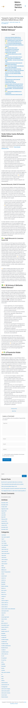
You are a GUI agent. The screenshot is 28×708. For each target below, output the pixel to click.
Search (2, 473)
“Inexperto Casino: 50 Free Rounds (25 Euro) (14, 83)
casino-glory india (5, 610)
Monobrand (3, 635)
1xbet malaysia (4, 559)
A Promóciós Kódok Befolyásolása (13, 43)
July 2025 (3, 512)
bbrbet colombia (4, 586)
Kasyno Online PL (5, 627)
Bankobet (3, 582)
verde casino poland (5, 690)
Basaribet (3, 584)
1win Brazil (3, 534)
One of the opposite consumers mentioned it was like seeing (13, 488)
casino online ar (4, 604)
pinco (2, 662)
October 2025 (4, 506)
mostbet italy (4, 641)
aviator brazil (4, 575)
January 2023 (4, 525)
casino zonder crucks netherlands (8, 608)
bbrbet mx (3, 588)
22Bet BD (3, 567)
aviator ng (3, 580)
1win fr (2, 539)
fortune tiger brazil (5, 617)
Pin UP (2, 655)
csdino (2, 614)
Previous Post (14, 408)
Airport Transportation (5, 571)
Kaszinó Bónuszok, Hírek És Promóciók (13, 38)
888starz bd (3, 569)
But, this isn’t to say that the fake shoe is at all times (11, 482)
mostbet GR (3, 637)
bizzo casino (3, 590)
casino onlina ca (4, 602)
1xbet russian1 (4, 563)
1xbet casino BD (4, 551)
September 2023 (4, 523)
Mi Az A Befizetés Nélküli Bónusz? (13, 41)
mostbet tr (3, 649)
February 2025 (4, 519)
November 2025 (4, 504)
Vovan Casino (4, 694)
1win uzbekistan (4, 545)
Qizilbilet (3, 664)
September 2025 (4, 508)
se (1, 674)
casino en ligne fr (4, 600)
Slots (2, 676)
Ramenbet (3, 666)
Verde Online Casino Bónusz (11, 64)
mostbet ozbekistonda (6, 645)
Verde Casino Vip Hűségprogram (13, 58)
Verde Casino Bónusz (9, 80)
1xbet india (3, 555)
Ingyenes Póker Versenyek (10, 52)
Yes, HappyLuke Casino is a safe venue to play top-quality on (13, 490)
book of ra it (3, 594)
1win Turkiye (3, 543)
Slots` (2, 678)
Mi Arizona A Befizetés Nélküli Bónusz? (14, 86)
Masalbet (3, 633)
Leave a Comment (5, 22)
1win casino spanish (5, 537)
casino (2, 598)
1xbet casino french (5, 553)
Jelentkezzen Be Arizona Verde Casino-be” (13, 62)
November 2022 (4, 529)
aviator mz (3, 578)
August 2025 (4, 510)
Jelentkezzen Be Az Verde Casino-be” (12, 79)
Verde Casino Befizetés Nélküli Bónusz (13, 37)
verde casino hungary (14, 22)
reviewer (3, 670)
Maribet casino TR (5, 631)
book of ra (3, 592)
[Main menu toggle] (25, 6)
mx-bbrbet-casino (5, 651)
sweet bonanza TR (5, 684)
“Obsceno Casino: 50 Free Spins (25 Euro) (13, 56)
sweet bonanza (4, 682)
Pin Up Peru (3, 660)
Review (2, 668)
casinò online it (4, 606)
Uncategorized (4, 686)
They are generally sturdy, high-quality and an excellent (12, 484)
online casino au (4, 653)
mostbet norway (4, 643)
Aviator (2, 573)
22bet (2, 565)
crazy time (3, 612)
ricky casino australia (5, 672)
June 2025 (3, 514)
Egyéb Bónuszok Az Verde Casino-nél (14, 40)
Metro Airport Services (18, 6)
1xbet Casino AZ (4, 549)
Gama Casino (4, 619)
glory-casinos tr (4, 623)
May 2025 (3, 517)
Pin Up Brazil (4, 658)
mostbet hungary (4, 639)
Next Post (14, 411)
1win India (3, 541)
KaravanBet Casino (5, 625)
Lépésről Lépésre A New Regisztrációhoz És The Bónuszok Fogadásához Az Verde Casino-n (12, 49)
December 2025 (4, 502)
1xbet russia (3, 561)
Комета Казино (4, 696)
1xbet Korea (3, 557)
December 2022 (4, 527)
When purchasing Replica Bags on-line (9, 486)
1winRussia (3, 547)
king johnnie (3, 629)
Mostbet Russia (4, 647)
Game (2, 621)
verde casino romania (5, 692)
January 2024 (4, 521)
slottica (2, 680)
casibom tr (3, 596)
